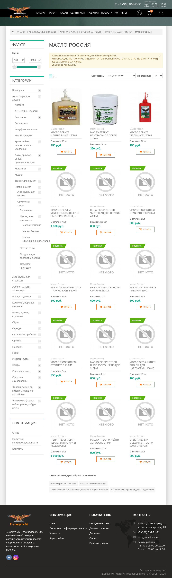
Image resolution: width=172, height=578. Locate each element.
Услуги (53, 13)
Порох (15, 352)
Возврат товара (98, 543)
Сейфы (16, 365)
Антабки (19, 105)
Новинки (93, 13)
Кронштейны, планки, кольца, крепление (23, 145)
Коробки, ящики (23, 135)
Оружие (16, 340)
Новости (106, 13)
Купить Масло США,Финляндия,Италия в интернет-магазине (79, 490)
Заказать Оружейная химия (93, 483)
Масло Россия (31, 231)
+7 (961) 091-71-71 (129, 4)
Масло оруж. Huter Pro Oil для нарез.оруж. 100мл (143, 365)
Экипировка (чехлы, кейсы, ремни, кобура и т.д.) (24, 404)
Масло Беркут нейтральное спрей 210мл (103, 135)
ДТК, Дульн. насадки (26, 111)
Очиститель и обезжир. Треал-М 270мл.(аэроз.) (141, 442)
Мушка (18, 174)
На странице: (144, 76)
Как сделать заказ (100, 523)
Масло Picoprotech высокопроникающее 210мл (105, 365)
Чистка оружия (23, 187)
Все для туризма (21, 296)
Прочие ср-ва (27, 248)
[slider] (14, 67)
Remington (18, 90)
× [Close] (159, 56)
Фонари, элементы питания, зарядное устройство (22, 391)
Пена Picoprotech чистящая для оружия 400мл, (105, 213)
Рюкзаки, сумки (20, 359)
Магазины (20, 168)
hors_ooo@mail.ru (148, 537)
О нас (15, 432)
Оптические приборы (24, 334)
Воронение (26, 210)
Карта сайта (57, 538)
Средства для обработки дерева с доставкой (132, 490)
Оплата (93, 538)
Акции (64, 13)
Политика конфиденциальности (25, 441)
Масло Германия (32, 225)
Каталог (41, 13)
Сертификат (77, 13)
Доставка (94, 533)
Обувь (15, 322)
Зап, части (20, 117)
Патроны (17, 346)
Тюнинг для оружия (25, 180)
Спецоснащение (21, 371)
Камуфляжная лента (26, 129)
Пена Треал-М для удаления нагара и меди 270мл (63, 442)
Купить (66, 151)
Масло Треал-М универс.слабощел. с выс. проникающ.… (65, 213)
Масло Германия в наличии (63, 483)
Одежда (16, 328)
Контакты (121, 13)
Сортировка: (98, 76)
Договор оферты (99, 528)
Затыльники (21, 123)
